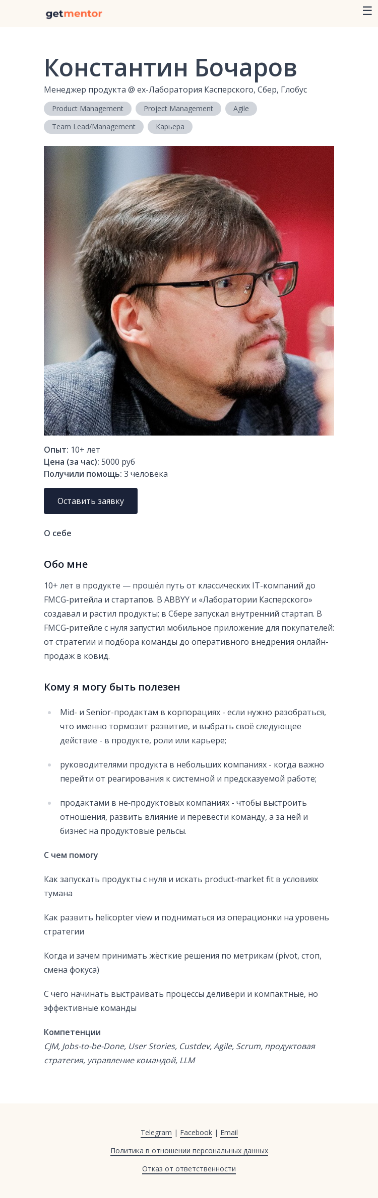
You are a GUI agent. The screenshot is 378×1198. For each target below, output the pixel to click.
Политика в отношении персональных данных (189, 1150)
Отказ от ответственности (189, 1168)
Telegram (156, 1132)
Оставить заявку (90, 500)
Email (229, 1132)
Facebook (196, 1132)
